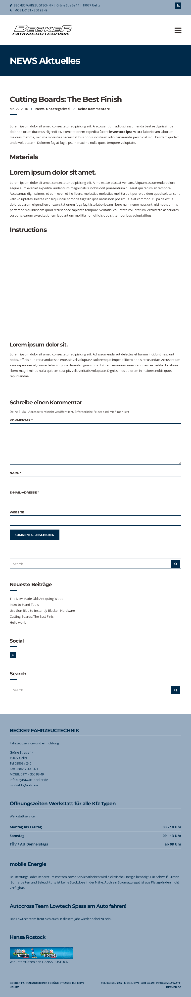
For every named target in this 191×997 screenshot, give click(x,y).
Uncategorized (58, 109)
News (39, 109)
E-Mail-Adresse (24, 492)
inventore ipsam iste (126, 131)
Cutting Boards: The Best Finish (32, 616)
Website (17, 512)
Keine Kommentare (94, 109)
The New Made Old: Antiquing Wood (36, 598)
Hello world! (18, 622)
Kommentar (21, 420)
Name (15, 473)
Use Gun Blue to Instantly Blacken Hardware (42, 610)
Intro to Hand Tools (24, 604)
